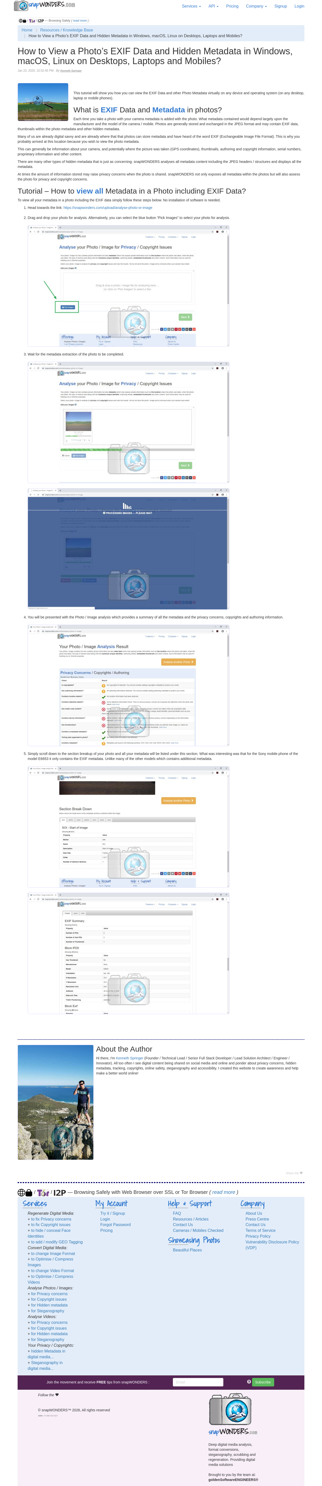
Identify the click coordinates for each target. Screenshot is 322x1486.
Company (256, 6)
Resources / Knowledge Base (66, 30)
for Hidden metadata (49, 1305)
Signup (280, 6)
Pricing (232, 6)
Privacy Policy (258, 1236)
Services (191, 6)
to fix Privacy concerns (51, 1219)
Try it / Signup (112, 1213)
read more (80, 20)
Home (27, 30)
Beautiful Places (187, 1250)
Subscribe (263, 1382)
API (214, 6)
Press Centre (257, 1219)
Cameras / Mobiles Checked (198, 1230)
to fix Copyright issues (51, 1225)
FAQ (177, 1213)
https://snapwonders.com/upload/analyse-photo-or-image (107, 208)
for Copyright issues (49, 1299)
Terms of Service (260, 1230)
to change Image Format (53, 1253)
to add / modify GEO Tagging (57, 1242)
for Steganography (47, 1311)
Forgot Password (115, 1225)
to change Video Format (52, 1271)
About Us (254, 1213)
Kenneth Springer (71, 70)
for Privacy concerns (49, 1294)
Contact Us (183, 1225)
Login (299, 6)
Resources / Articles (191, 1219)
